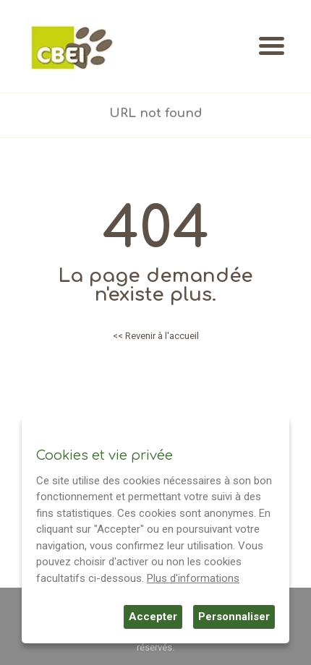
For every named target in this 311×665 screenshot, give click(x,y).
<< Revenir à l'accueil (156, 335)
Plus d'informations (193, 578)
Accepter (153, 616)
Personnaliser (234, 616)
